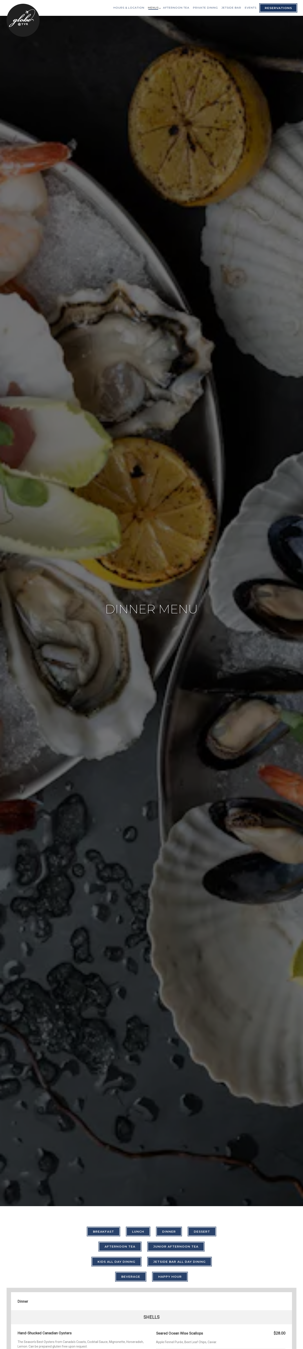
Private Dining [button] (205, 7)
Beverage (130, 1180)
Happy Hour (170, 1180)
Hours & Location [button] (128, 7)
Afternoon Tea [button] (176, 7)
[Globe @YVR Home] (23, 20)
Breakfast (103, 1135)
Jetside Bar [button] (231, 7)
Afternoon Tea (120, 1150)
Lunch (138, 1135)
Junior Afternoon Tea (175, 1150)
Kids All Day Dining (116, 1165)
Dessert (202, 1135)
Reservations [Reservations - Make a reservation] (278, 8)
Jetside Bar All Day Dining (179, 1165)
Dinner (169, 1135)
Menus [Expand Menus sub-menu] (154, 7)
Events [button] (250, 7)
